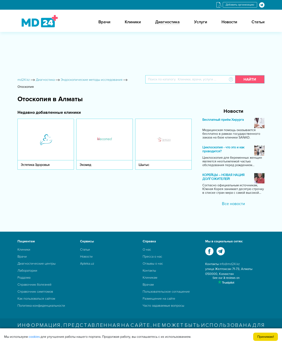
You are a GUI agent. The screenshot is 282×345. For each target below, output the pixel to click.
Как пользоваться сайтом (36, 299)
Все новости (233, 203)
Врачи (104, 22)
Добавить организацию (240, 4)
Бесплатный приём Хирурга (223, 120)
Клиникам (150, 278)
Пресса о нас (152, 257)
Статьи (258, 22)
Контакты (149, 271)
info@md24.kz (230, 264)
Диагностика (167, 22)
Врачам (148, 285)
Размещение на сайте (159, 299)
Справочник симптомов (35, 292)
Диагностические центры (36, 264)
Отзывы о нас (153, 264)
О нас (147, 250)
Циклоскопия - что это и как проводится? (223, 149)
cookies (34, 337)
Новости (229, 22)
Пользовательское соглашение (166, 292)
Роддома (23, 278)
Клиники (133, 22)
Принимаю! (265, 337)
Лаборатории (27, 271)
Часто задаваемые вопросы (163, 306)
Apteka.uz (87, 264)
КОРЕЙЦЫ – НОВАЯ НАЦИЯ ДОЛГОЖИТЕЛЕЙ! (223, 177)
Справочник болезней (34, 285)
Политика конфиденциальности (41, 306)
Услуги (200, 22)
